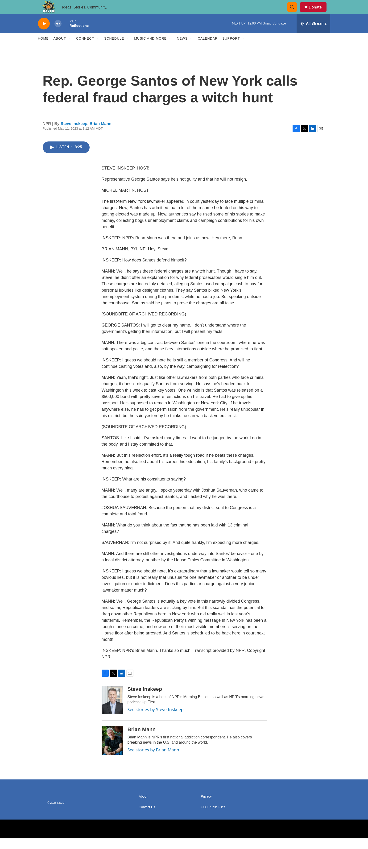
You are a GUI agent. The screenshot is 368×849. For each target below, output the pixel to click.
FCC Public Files (213, 818)
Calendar (208, 49)
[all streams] (313, 34)
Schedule (114, 49)
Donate (318, 12)
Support (231, 49)
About (60, 49)
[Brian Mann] (112, 751)
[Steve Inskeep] (112, 711)
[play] (44, 34)
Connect (85, 49)
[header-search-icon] (294, 12)
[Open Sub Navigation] (69, 49)
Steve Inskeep (74, 134)
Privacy (206, 807)
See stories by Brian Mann (153, 760)
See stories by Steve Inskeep (156, 720)
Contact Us (147, 818)
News (182, 49)
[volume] (58, 34)
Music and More (150, 49)
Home (43, 49)
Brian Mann (101, 134)
